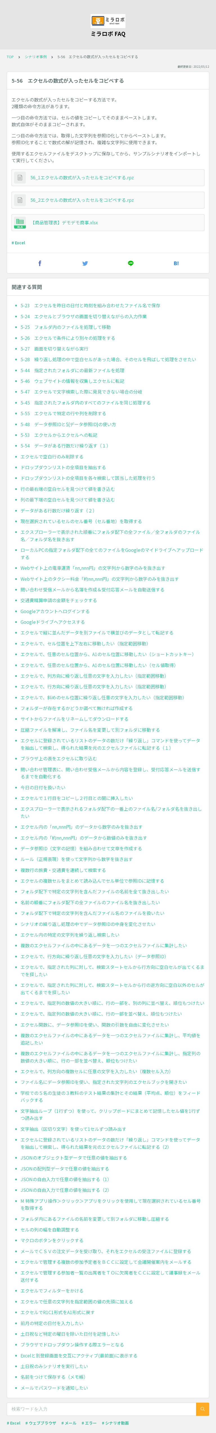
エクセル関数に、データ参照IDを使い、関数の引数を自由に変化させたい (95, 1024)
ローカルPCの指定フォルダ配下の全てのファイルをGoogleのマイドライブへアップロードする (112, 553)
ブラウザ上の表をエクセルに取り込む (59, 758)
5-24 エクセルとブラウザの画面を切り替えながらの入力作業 (84, 316)
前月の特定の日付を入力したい (52, 1323)
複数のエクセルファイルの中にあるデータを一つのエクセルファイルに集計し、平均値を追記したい (111, 1039)
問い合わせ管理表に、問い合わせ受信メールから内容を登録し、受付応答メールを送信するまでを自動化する (111, 773)
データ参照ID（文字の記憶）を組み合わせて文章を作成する (81, 848)
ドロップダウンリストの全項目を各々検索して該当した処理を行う (88, 477)
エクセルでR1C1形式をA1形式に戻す (58, 1312)
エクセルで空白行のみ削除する (52, 456)
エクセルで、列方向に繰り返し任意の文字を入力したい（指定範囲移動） (95, 675)
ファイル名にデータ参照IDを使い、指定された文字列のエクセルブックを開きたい (104, 1082)
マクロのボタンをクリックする (52, 1240)
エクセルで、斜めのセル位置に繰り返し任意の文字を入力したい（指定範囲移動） (104, 697)
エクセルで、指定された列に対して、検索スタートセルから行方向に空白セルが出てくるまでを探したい (112, 971)
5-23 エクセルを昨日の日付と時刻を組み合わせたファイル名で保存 (90, 305)
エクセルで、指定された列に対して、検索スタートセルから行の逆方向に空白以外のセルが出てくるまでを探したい (112, 989)
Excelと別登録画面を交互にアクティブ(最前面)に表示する (79, 1355)
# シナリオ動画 (115, 1423)
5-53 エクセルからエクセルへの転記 (59, 434)
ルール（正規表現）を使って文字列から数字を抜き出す (77, 859)
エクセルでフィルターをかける (52, 1290)
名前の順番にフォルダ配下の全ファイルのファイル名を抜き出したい (90, 902)
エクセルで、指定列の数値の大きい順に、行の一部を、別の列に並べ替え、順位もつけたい (112, 1003)
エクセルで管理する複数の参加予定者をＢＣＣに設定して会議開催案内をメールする (106, 1261)
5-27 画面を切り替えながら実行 (54, 348)
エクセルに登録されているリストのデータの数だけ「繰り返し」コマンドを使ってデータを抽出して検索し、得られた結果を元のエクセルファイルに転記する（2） (110, 1143)
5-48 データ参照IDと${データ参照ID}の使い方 (68, 424)
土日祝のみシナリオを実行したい (54, 1366)
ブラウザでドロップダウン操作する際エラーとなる (72, 1344)
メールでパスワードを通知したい (54, 1387)
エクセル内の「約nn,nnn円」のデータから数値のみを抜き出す (84, 837)
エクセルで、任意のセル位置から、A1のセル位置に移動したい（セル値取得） (99, 665)
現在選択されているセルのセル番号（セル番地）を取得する (81, 521)
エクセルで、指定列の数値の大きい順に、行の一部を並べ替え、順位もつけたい (101, 1013)
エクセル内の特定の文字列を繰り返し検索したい (70, 934)
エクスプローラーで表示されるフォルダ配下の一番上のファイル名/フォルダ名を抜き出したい (111, 812)
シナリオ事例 (36, 56)
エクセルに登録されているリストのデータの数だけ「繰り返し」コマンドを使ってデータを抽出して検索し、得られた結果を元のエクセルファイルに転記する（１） (110, 744)
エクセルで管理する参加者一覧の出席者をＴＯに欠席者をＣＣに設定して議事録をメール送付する (111, 1276)
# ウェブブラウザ (40, 1423)
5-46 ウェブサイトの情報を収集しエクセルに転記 (72, 381)
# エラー (89, 1423)
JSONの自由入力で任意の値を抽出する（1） (66, 1179)
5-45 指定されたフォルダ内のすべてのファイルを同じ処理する (86, 402)
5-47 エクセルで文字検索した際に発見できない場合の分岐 (81, 391)
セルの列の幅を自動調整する (50, 1229)
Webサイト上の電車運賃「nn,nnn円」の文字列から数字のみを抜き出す (93, 567)
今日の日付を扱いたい (43, 787)
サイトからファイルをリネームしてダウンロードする (75, 718)
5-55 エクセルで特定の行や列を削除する (63, 413)
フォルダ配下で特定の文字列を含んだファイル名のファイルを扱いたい (93, 913)
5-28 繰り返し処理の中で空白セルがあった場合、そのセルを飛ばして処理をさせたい (108, 359)
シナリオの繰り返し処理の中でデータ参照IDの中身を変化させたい (88, 924)
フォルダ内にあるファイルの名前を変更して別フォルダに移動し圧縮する (95, 1218)
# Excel (18, 242)
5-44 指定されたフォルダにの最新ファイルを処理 (72, 370)
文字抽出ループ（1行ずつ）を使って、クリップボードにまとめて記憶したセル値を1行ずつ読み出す (110, 1114)
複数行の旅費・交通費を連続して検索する (63, 870)
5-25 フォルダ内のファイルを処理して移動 (66, 327)
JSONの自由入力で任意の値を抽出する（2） (66, 1189)
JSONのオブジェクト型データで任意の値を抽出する (74, 1157)
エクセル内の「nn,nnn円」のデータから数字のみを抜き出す (82, 826)
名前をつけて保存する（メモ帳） (54, 1376)
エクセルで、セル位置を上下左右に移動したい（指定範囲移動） (86, 643)
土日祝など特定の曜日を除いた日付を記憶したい (70, 1333)
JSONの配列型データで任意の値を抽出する (65, 1168)
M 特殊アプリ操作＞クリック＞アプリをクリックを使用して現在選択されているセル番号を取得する (111, 1204)
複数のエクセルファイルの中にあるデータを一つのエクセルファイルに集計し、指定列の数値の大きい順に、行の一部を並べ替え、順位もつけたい (111, 1057)
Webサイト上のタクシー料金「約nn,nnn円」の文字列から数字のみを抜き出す (100, 578)
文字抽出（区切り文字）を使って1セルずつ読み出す (73, 1128)
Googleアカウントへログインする (55, 611)
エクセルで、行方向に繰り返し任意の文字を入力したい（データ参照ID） (95, 956)
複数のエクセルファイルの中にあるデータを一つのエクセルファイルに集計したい (104, 945)
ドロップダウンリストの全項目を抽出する (63, 467)
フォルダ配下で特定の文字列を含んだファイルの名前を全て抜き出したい (95, 891)
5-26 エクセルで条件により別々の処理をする (68, 337)
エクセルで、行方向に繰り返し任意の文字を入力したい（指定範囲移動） (95, 686)
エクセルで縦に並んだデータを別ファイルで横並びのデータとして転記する (97, 632)
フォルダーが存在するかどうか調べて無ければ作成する (77, 708)
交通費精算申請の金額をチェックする (59, 600)
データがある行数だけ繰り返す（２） (59, 510)
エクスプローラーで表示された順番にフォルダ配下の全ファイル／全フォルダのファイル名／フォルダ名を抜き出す (110, 535)
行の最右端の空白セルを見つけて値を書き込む (68, 488)
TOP (10, 56)
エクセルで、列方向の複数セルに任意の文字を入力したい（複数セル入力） (97, 1071)
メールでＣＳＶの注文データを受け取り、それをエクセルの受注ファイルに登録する (106, 1251)
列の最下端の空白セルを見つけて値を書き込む (68, 499)
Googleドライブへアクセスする (53, 621)
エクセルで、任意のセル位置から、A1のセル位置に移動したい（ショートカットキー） (108, 654)
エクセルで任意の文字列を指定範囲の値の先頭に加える (77, 1301)
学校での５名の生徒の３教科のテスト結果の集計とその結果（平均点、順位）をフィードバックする (111, 1097)
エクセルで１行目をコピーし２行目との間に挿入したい (77, 798)
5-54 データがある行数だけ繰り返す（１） (66, 445)
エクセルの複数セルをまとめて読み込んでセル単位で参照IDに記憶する (92, 880)
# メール (68, 1423)
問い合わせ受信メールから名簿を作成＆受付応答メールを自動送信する (93, 589)
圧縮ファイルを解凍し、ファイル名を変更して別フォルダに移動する (90, 729)
